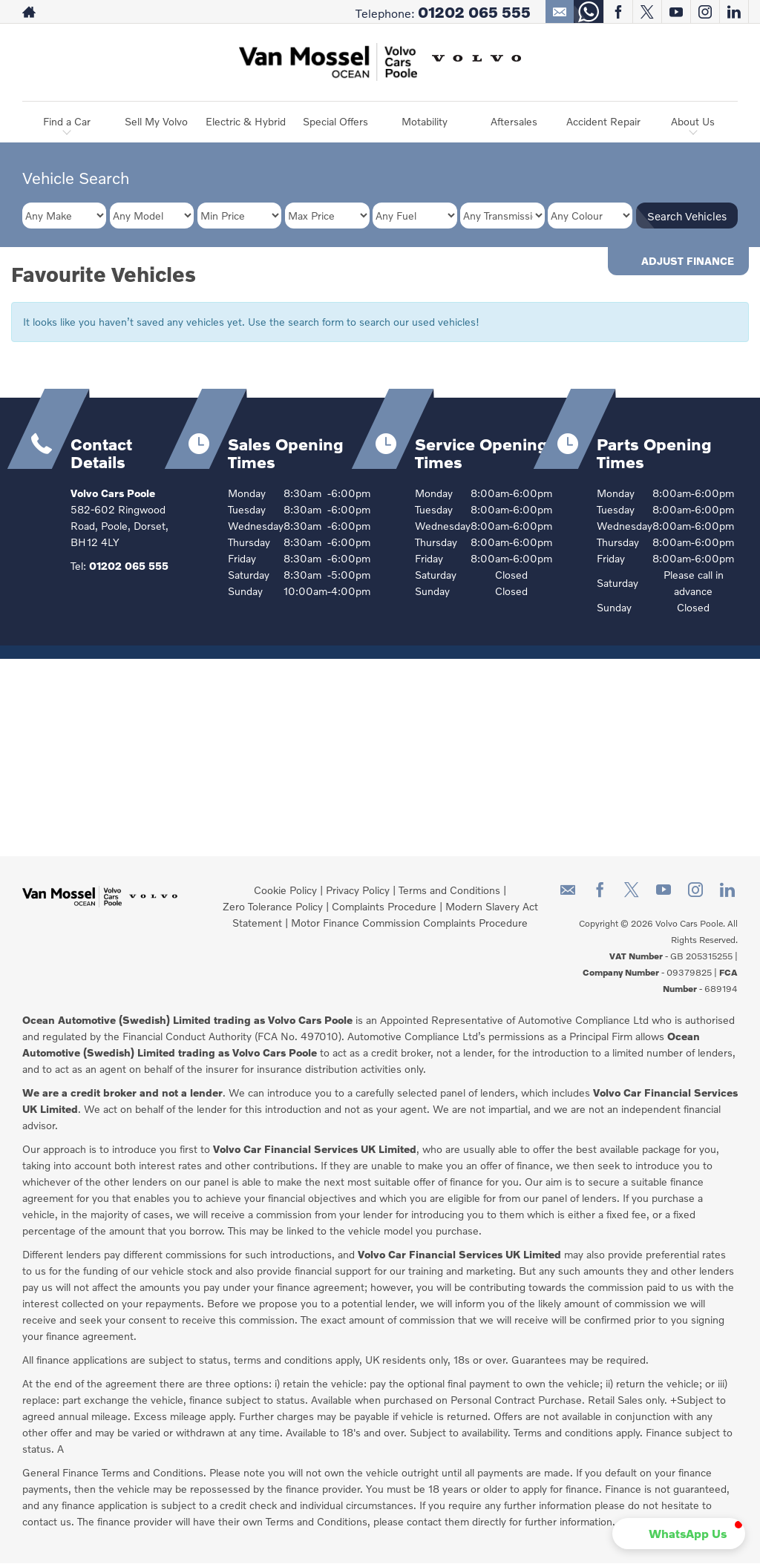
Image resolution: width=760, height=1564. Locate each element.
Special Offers (335, 121)
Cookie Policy (285, 890)
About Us (693, 121)
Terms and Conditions (449, 890)
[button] (697, 1533)
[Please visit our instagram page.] (704, 12)
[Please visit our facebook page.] (617, 12)
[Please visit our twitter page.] (646, 12)
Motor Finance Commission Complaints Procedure (409, 922)
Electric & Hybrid (246, 121)
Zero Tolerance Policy (273, 906)
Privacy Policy (358, 890)
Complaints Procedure (384, 906)
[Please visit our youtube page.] (675, 12)
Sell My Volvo (156, 121)
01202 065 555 (474, 12)
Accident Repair (603, 121)
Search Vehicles (687, 216)
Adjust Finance (687, 260)
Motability (425, 121)
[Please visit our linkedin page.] (733, 12)
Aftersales (514, 121)
